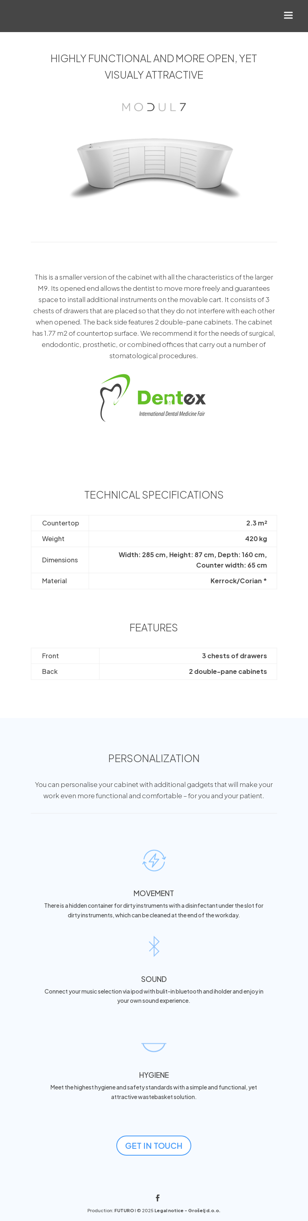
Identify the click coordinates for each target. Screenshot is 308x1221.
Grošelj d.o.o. (204, 1210)
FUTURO (124, 1210)
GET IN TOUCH (153, 1145)
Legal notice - (171, 1210)
